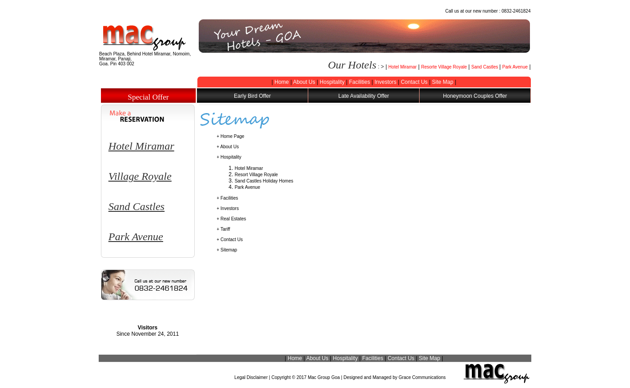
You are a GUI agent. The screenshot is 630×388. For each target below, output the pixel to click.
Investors (385, 82)
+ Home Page (230, 136)
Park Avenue (515, 66)
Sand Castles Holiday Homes (264, 180)
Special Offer (148, 97)
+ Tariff (223, 229)
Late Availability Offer (363, 96)
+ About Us (228, 146)
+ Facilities (227, 198)
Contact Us (414, 82)
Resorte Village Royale (444, 66)
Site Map (442, 82)
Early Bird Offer (252, 96)
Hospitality (332, 82)
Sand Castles (485, 66)
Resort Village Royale (256, 174)
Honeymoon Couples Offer (475, 96)
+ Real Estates (231, 218)
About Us (304, 82)
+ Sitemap (227, 249)
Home (281, 82)
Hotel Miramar (402, 66)
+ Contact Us (230, 239)
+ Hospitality (229, 157)
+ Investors (228, 208)
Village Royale (140, 176)
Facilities (359, 82)
